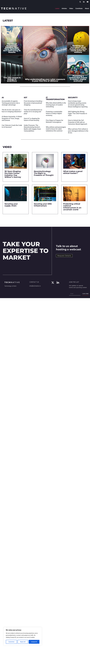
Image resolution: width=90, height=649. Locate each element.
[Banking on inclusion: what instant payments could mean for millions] (78, 40)
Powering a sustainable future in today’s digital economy (54, 113)
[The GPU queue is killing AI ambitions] (12, 69)
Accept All (34, 641)
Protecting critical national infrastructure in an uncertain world (72, 207)
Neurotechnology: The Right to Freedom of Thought (44, 173)
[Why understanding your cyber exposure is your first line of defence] (45, 54)
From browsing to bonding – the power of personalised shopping (33, 103)
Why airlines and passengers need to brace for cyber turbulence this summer (56, 129)
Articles (64, 8)
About (87, 8)
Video (71, 8)
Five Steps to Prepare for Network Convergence (54, 121)
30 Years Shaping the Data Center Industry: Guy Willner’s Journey (13, 174)
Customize (11, 641)
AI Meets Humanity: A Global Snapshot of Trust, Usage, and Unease (12, 118)
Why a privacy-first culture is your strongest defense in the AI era (78, 131)
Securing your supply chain (11, 205)
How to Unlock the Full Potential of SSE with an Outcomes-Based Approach (77, 122)
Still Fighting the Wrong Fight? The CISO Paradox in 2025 (77, 113)
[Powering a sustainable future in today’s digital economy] (78, 69)
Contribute (79, 8)
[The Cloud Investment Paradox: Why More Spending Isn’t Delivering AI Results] (12, 40)
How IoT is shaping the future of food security (32, 119)
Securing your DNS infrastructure (43, 205)
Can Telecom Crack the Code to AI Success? (12, 126)
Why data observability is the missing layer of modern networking (56, 105)
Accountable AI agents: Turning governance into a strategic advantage (11, 103)
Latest (57, 8)
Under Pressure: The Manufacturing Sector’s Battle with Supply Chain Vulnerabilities (32, 128)
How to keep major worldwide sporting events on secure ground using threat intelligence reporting (78, 104)
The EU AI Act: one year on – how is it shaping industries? (11, 111)
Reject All (23, 641)
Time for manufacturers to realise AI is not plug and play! (33, 111)
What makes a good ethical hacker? (72, 172)
